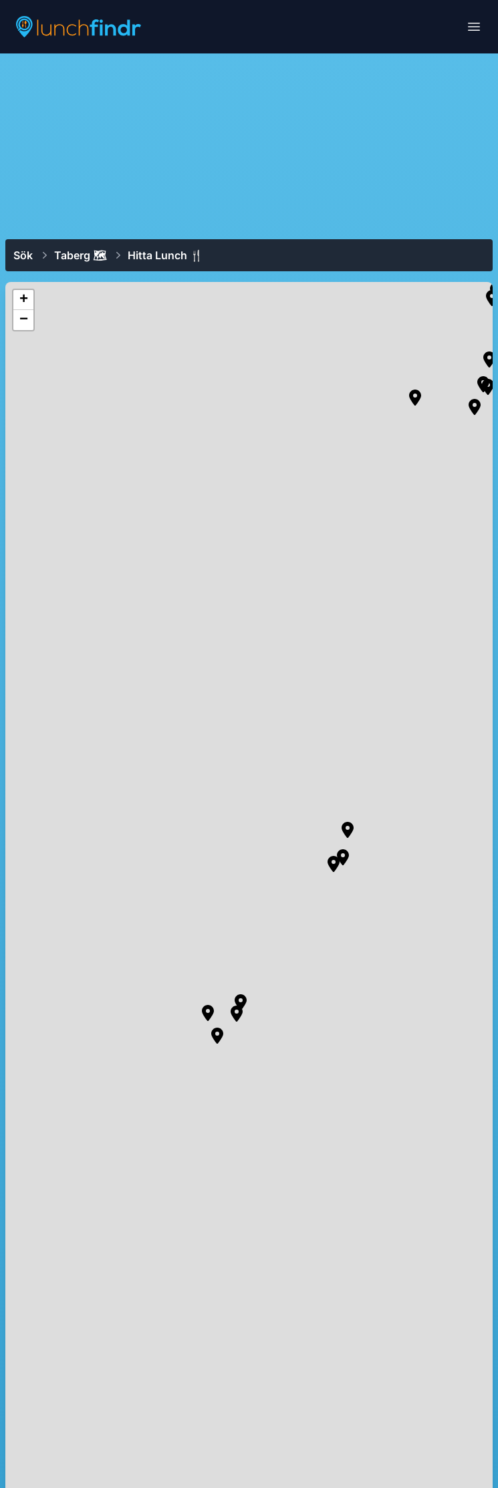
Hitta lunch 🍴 (165, 255)
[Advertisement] (249, 145)
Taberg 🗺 (80, 255)
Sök (23, 255)
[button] (415, 398)
